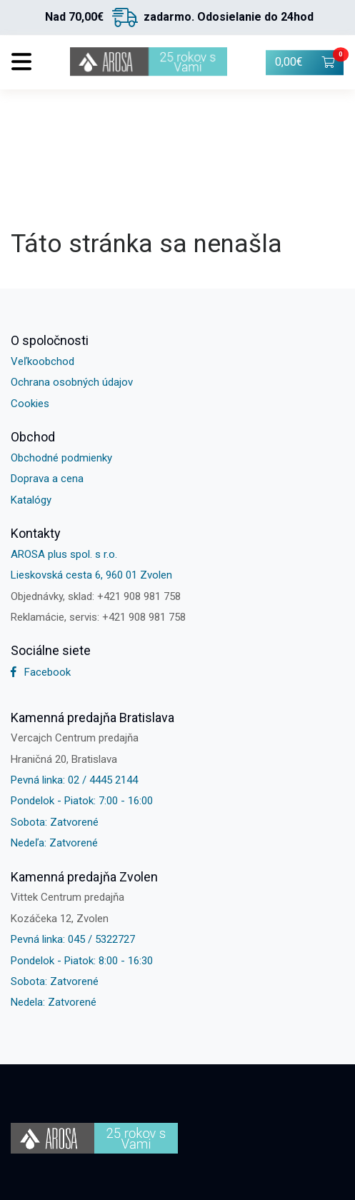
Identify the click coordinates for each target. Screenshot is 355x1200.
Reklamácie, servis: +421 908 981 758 (98, 617)
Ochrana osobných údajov (72, 382)
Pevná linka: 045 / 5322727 (73, 939)
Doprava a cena (47, 478)
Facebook (41, 672)
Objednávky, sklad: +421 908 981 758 (96, 596)
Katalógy (31, 500)
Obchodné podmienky (61, 457)
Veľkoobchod (42, 361)
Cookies (30, 403)
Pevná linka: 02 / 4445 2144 (74, 780)
